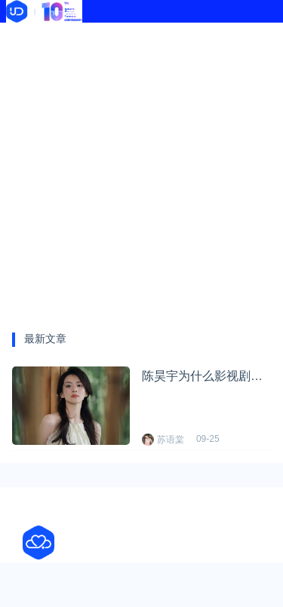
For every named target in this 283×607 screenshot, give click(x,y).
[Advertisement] (141, 171)
